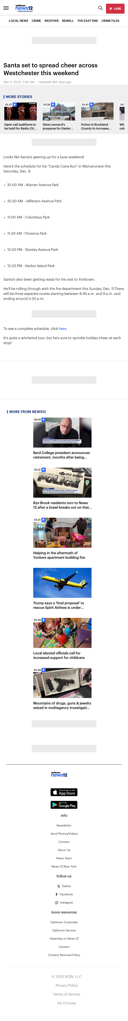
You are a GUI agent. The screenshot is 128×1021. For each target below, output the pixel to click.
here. (63, 329)
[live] (115, 9)
